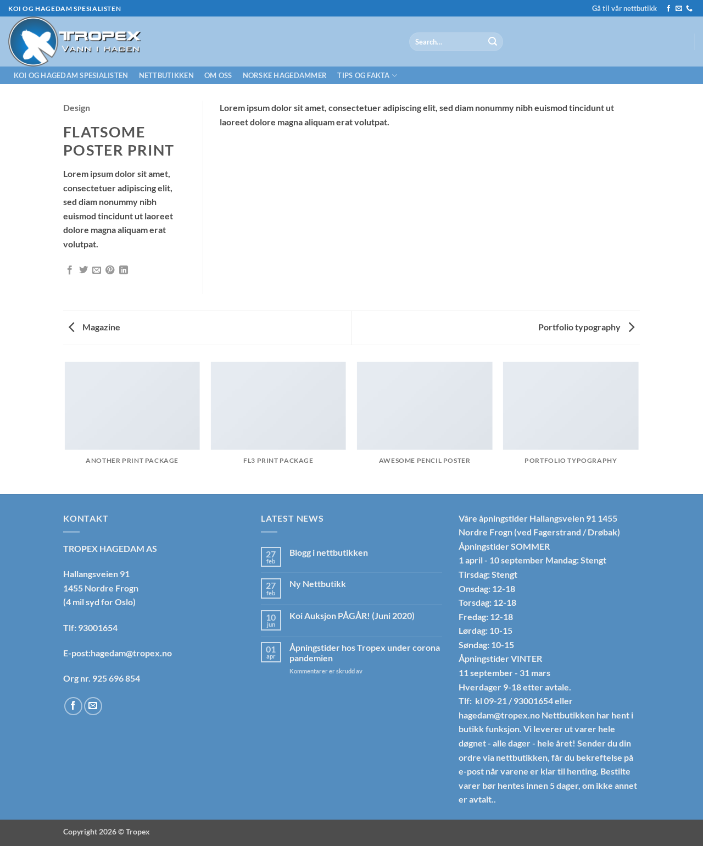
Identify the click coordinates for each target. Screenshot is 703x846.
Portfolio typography (586, 327)
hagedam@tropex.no (499, 715)
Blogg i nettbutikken (328, 552)
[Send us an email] (679, 9)
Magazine (94, 327)
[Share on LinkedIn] (123, 270)
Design (76, 107)
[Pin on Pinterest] (109, 270)
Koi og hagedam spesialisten (71, 75)
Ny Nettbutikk (317, 583)
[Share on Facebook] (69, 270)
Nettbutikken (166, 75)
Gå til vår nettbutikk (624, 8)
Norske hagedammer (285, 75)
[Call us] (689, 9)
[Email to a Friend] (96, 270)
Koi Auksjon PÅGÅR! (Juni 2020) (352, 615)
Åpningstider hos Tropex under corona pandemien (364, 652)
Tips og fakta (367, 75)
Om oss (218, 75)
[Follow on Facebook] (668, 9)
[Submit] (492, 41)
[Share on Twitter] (83, 270)
